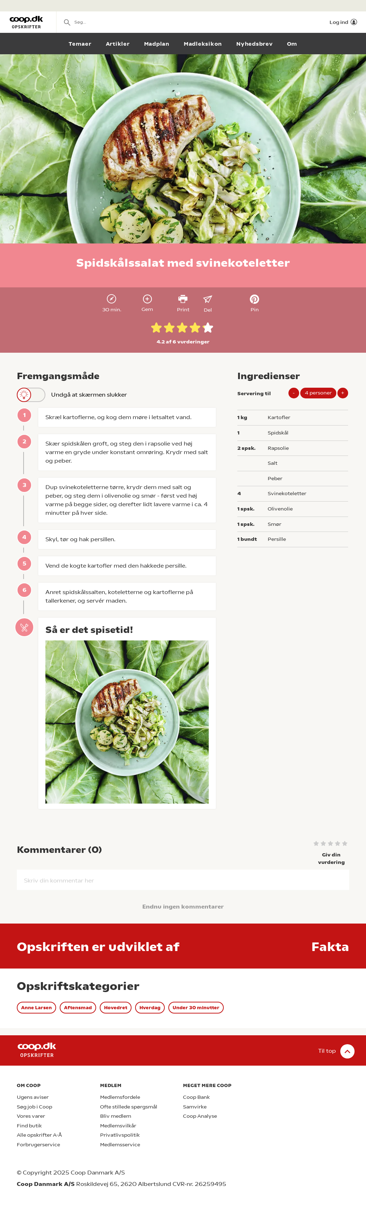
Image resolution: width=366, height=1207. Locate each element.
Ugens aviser (33, 1097)
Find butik (29, 1126)
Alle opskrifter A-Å (39, 1135)
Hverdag (149, 1007)
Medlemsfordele (120, 1097)
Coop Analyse (200, 1116)
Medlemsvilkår (118, 1126)
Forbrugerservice (38, 1145)
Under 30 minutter (196, 1007)
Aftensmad (78, 1007)
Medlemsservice (120, 1145)
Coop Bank (196, 1097)
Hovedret (115, 1007)
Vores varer (31, 1116)
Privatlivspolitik (120, 1135)
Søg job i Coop (34, 1107)
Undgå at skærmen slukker (72, 395)
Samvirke (195, 1107)
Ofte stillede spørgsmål (128, 1107)
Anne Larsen (36, 1007)
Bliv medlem (115, 1116)
